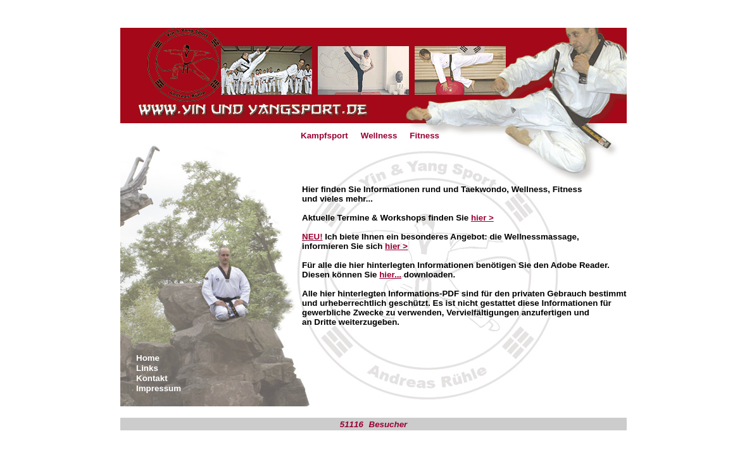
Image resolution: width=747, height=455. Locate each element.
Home (148, 358)
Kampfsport (324, 135)
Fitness (424, 135)
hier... (390, 274)
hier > (482, 217)
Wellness (379, 135)
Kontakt (152, 378)
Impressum (158, 388)
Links (147, 368)
